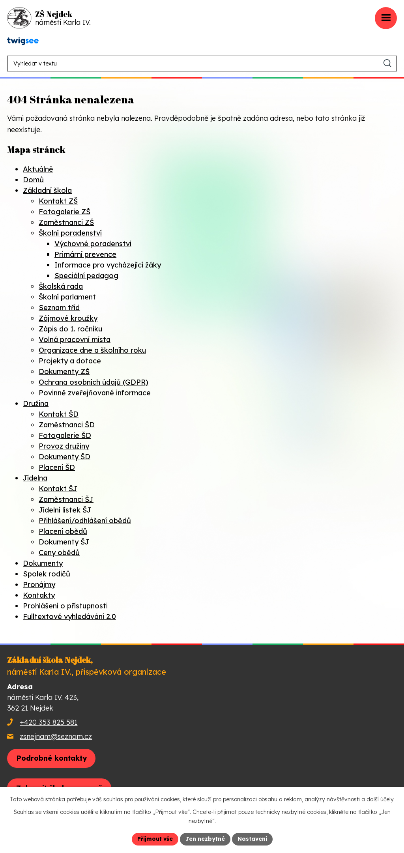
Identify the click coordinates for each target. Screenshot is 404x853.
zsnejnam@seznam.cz (56, 736)
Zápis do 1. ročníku (70, 328)
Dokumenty (43, 563)
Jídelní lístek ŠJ (65, 509)
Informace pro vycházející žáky (107, 264)
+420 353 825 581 (48, 722)
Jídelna (35, 478)
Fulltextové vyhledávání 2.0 (69, 616)
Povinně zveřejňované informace (95, 392)
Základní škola (47, 190)
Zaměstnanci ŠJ (66, 499)
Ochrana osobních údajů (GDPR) (93, 382)
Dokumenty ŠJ (64, 541)
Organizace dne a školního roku (92, 350)
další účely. (381, 799)
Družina (36, 403)
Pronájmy (39, 584)
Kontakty (39, 595)
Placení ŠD (57, 467)
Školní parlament (67, 296)
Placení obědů (63, 531)
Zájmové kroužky (68, 318)
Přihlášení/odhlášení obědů (85, 520)
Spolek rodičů (46, 573)
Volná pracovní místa (74, 339)
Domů (33, 179)
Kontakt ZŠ (58, 201)
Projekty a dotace (70, 360)
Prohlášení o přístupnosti (65, 605)
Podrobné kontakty (51, 758)
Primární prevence (85, 254)
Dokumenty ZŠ (64, 371)
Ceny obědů (59, 552)
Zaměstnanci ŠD (67, 424)
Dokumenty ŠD (64, 456)
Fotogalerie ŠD (65, 435)
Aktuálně (38, 169)
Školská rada (61, 286)
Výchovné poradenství (92, 243)
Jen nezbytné (205, 838)
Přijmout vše (155, 838)
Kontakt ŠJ (58, 488)
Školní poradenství (70, 233)
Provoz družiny (64, 446)
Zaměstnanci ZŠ (66, 222)
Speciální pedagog (86, 275)
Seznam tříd (59, 307)
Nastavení (252, 838)
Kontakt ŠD (59, 414)
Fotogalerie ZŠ (64, 211)
